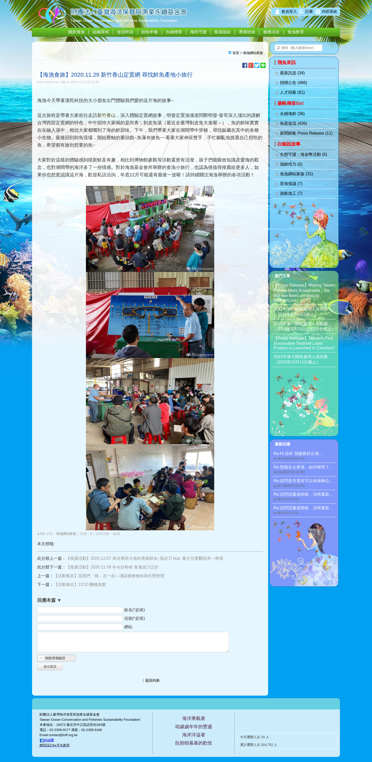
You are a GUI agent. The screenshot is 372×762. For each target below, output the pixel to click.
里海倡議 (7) (291, 183)
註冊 (309, 11)
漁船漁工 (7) (291, 193)
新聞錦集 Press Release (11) (306, 133)
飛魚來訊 (286, 62)
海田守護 (198, 32)
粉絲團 (49, 740)
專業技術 (247, 32)
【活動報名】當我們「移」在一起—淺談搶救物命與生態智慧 (109, 576)
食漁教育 (296, 32)
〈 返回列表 (150, 680)
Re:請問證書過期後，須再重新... (304, 497)
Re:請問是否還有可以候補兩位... (304, 483)
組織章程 (101, 32)
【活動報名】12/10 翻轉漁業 (80, 584)
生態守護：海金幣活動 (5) (303, 154)
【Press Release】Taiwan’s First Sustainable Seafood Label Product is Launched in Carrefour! (304, 343)
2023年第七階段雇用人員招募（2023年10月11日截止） (300, 359)
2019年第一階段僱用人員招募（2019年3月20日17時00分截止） (304, 326)
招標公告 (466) (293, 82)
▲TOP (41, 534)
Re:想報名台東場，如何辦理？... (304, 469)
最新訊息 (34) (292, 73)
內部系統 (329, 11)
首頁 (235, 53)
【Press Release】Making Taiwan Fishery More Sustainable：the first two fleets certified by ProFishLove (304, 292)
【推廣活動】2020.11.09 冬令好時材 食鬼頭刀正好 (112, 567)
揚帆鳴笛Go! (290, 103)
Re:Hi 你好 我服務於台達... (304, 456)
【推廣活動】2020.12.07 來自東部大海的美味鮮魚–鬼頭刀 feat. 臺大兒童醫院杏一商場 (144, 558)
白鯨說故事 (288, 144)
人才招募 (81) (292, 92)
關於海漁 (76, 32)
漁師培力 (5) (291, 164)
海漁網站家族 (253, 53)
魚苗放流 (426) (293, 123)
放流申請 (125, 32)
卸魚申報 (149, 32)
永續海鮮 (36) (292, 113)
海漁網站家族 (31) (296, 174)
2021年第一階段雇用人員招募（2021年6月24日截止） (300, 312)
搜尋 (278, 48)
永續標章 (174, 32)
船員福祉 (222, 32)
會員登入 (289, 11)
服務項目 (271, 32)
